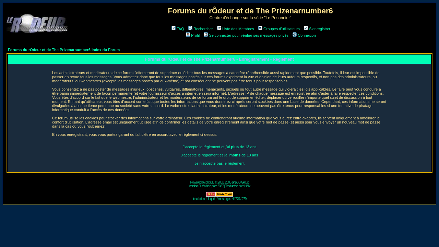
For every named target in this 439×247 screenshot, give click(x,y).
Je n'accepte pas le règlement (219, 163)
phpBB (209, 182)
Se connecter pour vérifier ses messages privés (246, 35)
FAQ (177, 29)
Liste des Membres (235, 29)
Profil (193, 35)
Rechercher (200, 29)
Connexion (304, 35)
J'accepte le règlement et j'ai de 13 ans (219, 147)
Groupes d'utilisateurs (279, 29)
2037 (220, 186)
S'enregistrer (317, 29)
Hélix (247, 186)
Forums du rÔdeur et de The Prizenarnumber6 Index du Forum (64, 50)
